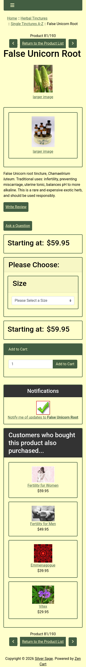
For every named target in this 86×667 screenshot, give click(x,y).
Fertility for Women (43, 485)
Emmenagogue (43, 565)
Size (20, 283)
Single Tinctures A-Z (27, 24)
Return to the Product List (43, 43)
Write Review (16, 207)
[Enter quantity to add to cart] (30, 364)
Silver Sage (44, 658)
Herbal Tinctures (34, 18)
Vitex (43, 606)
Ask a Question (18, 226)
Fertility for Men (43, 524)
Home (12, 18)
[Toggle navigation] (12, 5)
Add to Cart (65, 364)
